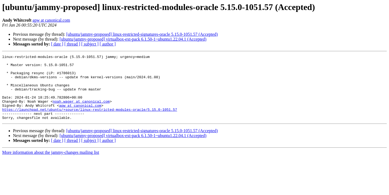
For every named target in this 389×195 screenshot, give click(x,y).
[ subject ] (90, 44)
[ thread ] (72, 44)
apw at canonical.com (51, 20)
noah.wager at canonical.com (81, 111)
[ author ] (108, 44)
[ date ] (57, 44)
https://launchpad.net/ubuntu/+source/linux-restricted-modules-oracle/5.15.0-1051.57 (89, 120)
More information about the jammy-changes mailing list (50, 165)
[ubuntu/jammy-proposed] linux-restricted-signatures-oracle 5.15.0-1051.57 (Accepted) (142, 34)
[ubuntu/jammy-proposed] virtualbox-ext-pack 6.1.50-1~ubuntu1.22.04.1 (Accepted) (132, 39)
